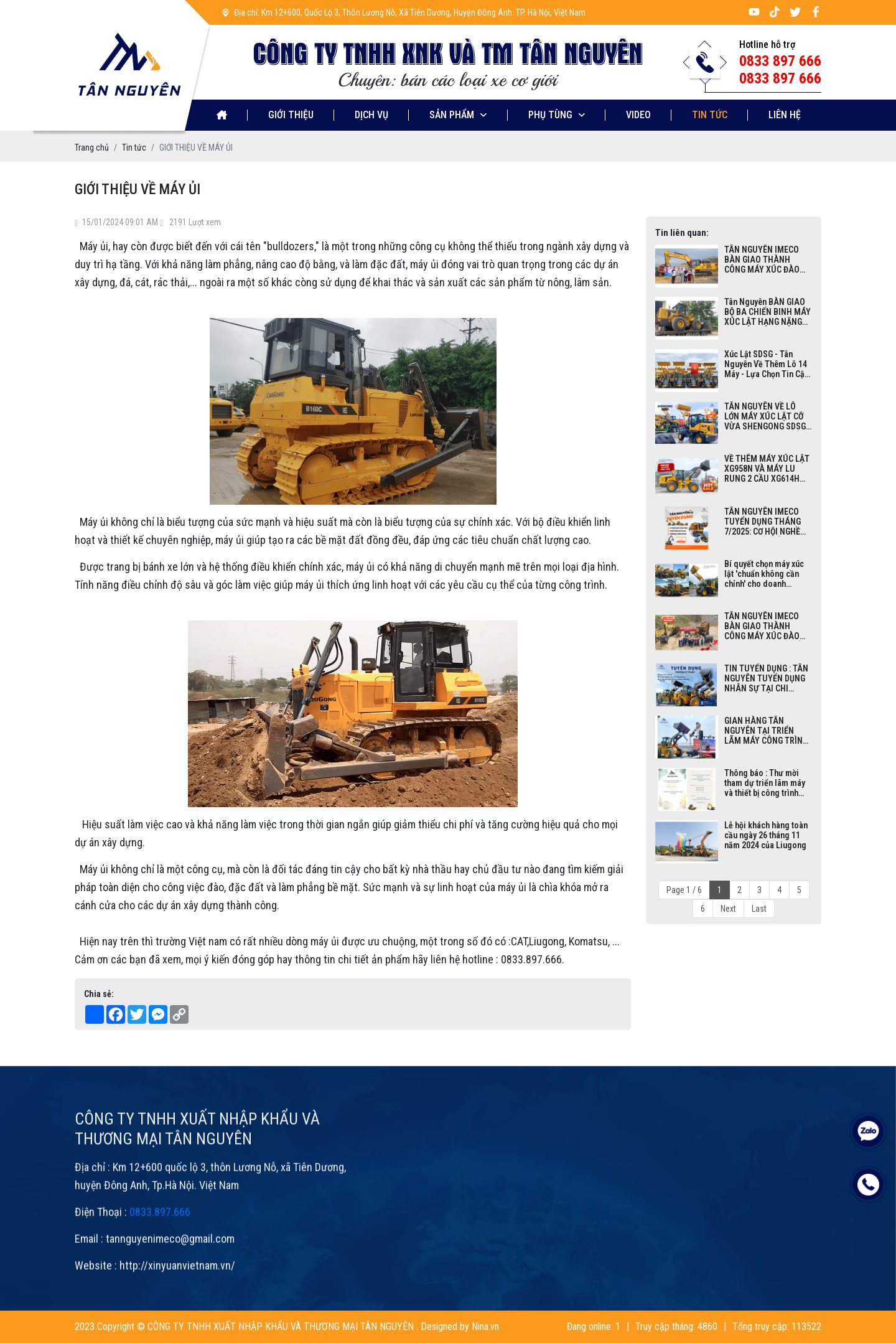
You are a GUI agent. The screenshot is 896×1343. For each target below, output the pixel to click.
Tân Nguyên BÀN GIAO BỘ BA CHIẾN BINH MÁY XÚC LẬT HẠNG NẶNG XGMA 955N (767, 312)
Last (759, 909)
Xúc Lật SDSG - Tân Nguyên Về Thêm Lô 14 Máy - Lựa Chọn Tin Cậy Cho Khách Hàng (766, 364)
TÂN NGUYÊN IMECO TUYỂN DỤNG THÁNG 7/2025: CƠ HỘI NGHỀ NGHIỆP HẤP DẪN (762, 521)
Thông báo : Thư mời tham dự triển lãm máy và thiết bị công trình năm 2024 (764, 783)
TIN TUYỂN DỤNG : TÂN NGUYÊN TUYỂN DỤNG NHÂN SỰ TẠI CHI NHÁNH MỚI (766, 678)
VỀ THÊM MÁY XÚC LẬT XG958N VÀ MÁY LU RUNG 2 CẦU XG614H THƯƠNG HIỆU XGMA (767, 469)
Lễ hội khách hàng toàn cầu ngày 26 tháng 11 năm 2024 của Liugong (766, 835)
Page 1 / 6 (684, 890)
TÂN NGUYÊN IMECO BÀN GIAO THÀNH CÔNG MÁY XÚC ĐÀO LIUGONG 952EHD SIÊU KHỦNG (765, 626)
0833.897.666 (159, 1240)
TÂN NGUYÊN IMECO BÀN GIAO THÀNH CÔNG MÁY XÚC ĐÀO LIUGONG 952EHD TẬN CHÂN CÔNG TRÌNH (764, 259)
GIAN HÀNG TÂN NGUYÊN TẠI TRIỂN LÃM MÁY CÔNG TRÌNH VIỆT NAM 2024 (766, 731)
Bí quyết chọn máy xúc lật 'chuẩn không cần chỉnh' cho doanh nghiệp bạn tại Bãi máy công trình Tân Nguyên (765, 574)
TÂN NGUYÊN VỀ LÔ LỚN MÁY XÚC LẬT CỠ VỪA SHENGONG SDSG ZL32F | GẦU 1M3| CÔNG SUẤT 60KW (767, 416)
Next (728, 909)
